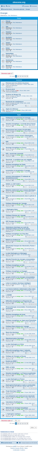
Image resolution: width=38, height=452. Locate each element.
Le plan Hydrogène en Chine (15, 344)
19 (29, 329)
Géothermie (9, 60)
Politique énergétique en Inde (15, 265)
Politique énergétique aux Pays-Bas (17, 233)
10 (31, 133)
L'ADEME (9, 295)
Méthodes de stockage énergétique (17, 408)
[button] (27, 76)
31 (29, 206)
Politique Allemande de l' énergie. (16, 203)
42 (36, 304)
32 (31, 206)
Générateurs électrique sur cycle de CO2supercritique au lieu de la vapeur (18, 228)
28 (33, 121)
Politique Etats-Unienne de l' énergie (17, 326)
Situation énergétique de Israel (15, 314)
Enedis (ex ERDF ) (11, 361)
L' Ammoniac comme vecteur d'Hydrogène (19, 135)
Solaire (8, 42)
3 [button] (20, 76)
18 (36, 335)
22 (31, 187)
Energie (4, 13)
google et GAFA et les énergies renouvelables (20, 277)
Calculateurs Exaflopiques (14, 402)
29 (36, 121)
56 (29, 144)
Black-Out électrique (12, 332)
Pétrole (8, 21)
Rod (9, 15)
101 (27, 156)
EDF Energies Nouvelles (13, 221)
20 (31, 329)
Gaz (7, 26)
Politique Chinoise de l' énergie (16, 215)
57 (31, 144)
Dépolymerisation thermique (15, 338)
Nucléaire (9, 37)
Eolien (8, 48)
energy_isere (20, 119)
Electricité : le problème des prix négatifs (19, 159)
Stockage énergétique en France (16, 147)
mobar (18, 254)
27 (31, 121)
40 (31, 304)
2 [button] (18, 76)
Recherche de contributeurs (15, 101)
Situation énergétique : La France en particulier (21, 373)
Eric (18, 90)
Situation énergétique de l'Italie (15, 164)
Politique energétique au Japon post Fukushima (21, 320)
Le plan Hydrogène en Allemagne (16, 253)
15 (33, 127)
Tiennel (18, 110)
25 (31, 181)
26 (29, 121)
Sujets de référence (12, 109)
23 (33, 187)
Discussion (14, 85)
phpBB (14, 446)
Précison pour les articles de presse (17, 83)
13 (29, 127)
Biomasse (9, 65)
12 (36, 133)
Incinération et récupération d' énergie (18, 170)
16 (36, 127)
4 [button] (22, 76)
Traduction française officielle (16, 448)
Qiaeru (26, 448)
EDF (7, 141)
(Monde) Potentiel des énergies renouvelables (20, 259)
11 (33, 133)
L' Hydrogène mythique (13, 414)
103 (33, 156)
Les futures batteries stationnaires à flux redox (20, 289)
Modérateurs (14, 15)
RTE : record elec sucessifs (14, 153)
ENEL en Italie (10, 367)
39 (29, 304)
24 (29, 181)
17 (33, 335)
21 (29, 187)
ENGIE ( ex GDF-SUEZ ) (13, 184)
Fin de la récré (10, 89)
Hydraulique (9, 53)
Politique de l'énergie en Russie (16, 356)
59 (36, 144)
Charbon (8, 32)
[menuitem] (3, 6)
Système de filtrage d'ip (13, 94)
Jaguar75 (19, 96)
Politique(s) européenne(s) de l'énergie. (18, 118)
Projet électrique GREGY (13, 391)
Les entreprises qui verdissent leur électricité (20, 396)
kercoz (18, 284)
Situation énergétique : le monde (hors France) (20, 124)
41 (33, 304)
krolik (18, 103)
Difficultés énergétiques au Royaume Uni (19, 301)
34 (36, 206)
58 (33, 144)
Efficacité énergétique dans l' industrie (18, 350)
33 (33, 206)
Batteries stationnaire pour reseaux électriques (21, 190)
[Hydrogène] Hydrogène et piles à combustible (20, 385)
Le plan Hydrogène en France (15, 379)
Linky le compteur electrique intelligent (18, 283)
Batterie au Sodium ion (13, 239)
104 (36, 156)
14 (31, 127)
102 (30, 156)
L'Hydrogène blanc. (12, 209)
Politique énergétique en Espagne (16, 271)
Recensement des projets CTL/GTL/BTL (18, 129)
